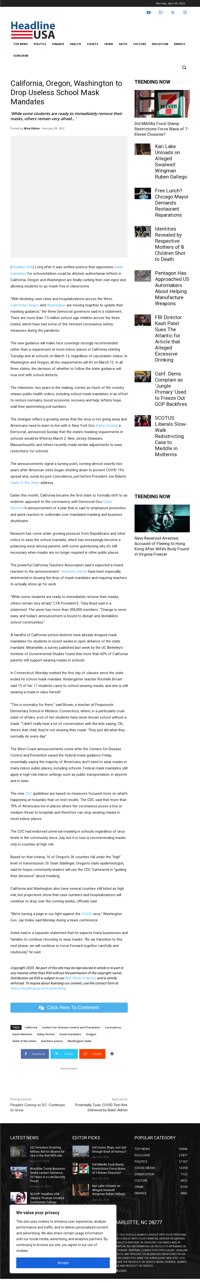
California (18, 305)
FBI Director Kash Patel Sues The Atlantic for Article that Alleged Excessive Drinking (168, 338)
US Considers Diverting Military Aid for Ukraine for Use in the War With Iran (47, 1152)
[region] (63, 1239)
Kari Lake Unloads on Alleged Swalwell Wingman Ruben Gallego (171, 161)
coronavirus (113, 1027)
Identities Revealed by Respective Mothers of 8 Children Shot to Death (170, 244)
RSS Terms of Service (80, 978)
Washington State (79, 1041)
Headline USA (22, 267)
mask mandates (70, 1034)
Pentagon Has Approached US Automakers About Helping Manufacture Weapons (172, 288)
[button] (184, 67)
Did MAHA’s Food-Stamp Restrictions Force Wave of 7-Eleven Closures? (162, 129)
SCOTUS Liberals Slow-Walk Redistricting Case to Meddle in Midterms (171, 436)
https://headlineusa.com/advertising (37, 988)
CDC (28, 793)
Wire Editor (32, 128)
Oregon (33, 305)
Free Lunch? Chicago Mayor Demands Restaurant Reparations (172, 203)
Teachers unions (74, 571)
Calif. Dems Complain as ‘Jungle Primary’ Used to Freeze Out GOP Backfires (171, 389)
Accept (63, 1263)
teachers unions (52, 1041)
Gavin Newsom (22, 1034)
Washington (56, 305)
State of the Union (25, 483)
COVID (86, 914)
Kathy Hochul (106, 425)
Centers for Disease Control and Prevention (71, 1027)
